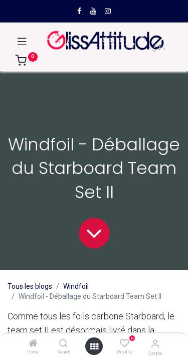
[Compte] (155, 343)
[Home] (33, 344)
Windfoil (76, 286)
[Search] (63, 344)
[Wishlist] (124, 343)
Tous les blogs (30, 286)
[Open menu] (94, 346)
